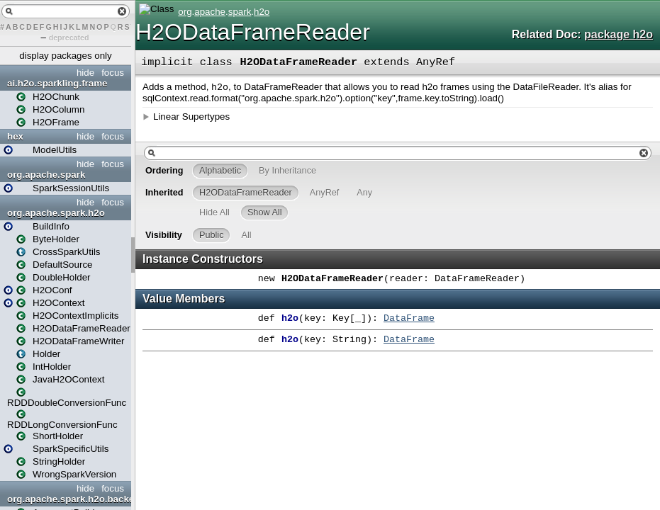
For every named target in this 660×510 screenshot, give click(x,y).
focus (112, 72)
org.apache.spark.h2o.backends (67, 499)
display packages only (65, 55)
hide (85, 72)
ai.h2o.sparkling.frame (57, 83)
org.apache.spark (46, 174)
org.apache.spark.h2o (56, 213)
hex (15, 136)
